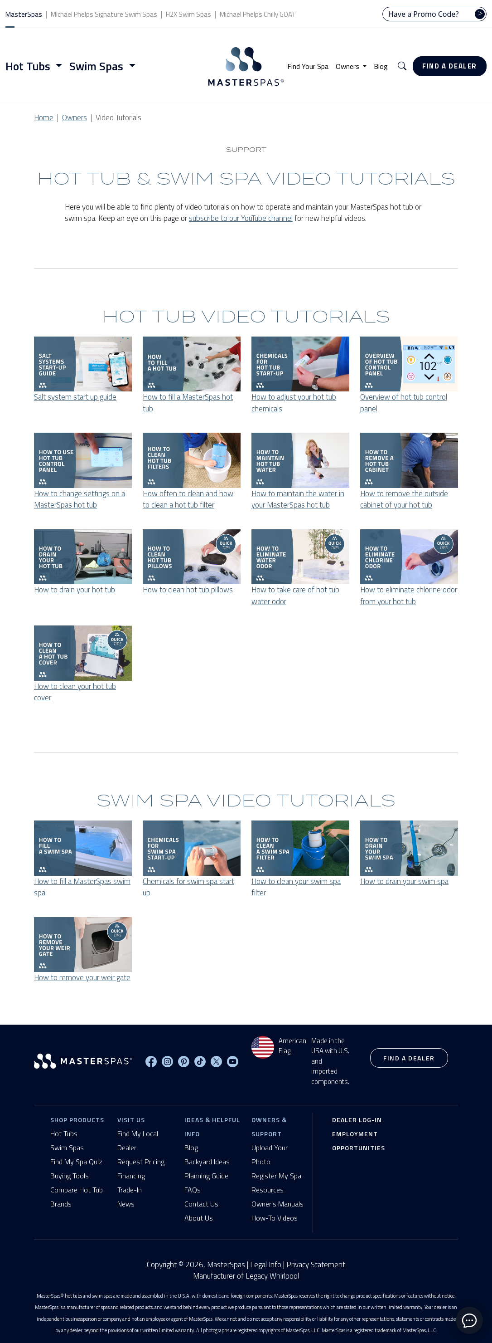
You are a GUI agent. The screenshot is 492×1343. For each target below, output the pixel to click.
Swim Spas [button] (97, 66)
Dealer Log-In (357, 1119)
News (126, 1203)
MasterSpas (23, 14)
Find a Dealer (449, 66)
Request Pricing (140, 1161)
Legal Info (265, 1264)
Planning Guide (206, 1175)
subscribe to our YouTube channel (241, 218)
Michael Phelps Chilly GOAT (258, 14)
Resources (267, 1189)
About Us (198, 1217)
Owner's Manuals (277, 1203)
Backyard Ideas (207, 1161)
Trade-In (129, 1189)
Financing (131, 1175)
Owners (74, 117)
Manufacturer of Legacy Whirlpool (246, 1276)
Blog (381, 66)
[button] (402, 66)
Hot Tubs (63, 1133)
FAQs (192, 1189)
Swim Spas (67, 1147)
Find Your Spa (307, 66)
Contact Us (201, 1203)
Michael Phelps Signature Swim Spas (104, 14)
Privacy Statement (315, 1264)
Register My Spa (276, 1175)
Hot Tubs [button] (29, 66)
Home (43, 117)
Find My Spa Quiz (76, 1161)
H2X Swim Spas (188, 14)
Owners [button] (348, 66)
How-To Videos (274, 1217)
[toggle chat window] (469, 1320)
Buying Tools (69, 1175)
